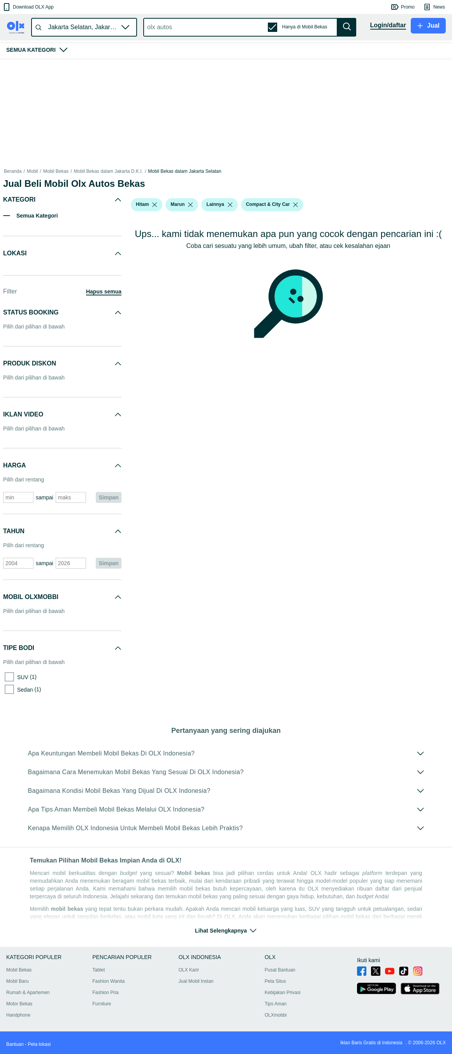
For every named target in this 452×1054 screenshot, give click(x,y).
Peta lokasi (39, 1044)
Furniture (101, 1004)
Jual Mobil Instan (196, 981)
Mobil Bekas (56, 171)
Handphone (18, 1015)
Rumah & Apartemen (27, 992)
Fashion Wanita (108, 981)
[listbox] (154, 204)
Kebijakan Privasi (283, 992)
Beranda (12, 171)
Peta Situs (275, 981)
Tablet (98, 970)
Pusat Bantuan (280, 970)
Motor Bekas (19, 1004)
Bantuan (15, 1044)
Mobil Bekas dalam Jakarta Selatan (184, 171)
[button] (28, 7)
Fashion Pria (105, 992)
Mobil (32, 171)
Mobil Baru (17, 981)
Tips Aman (276, 1004)
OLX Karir (189, 970)
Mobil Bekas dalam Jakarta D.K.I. (108, 171)
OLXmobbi (276, 1015)
